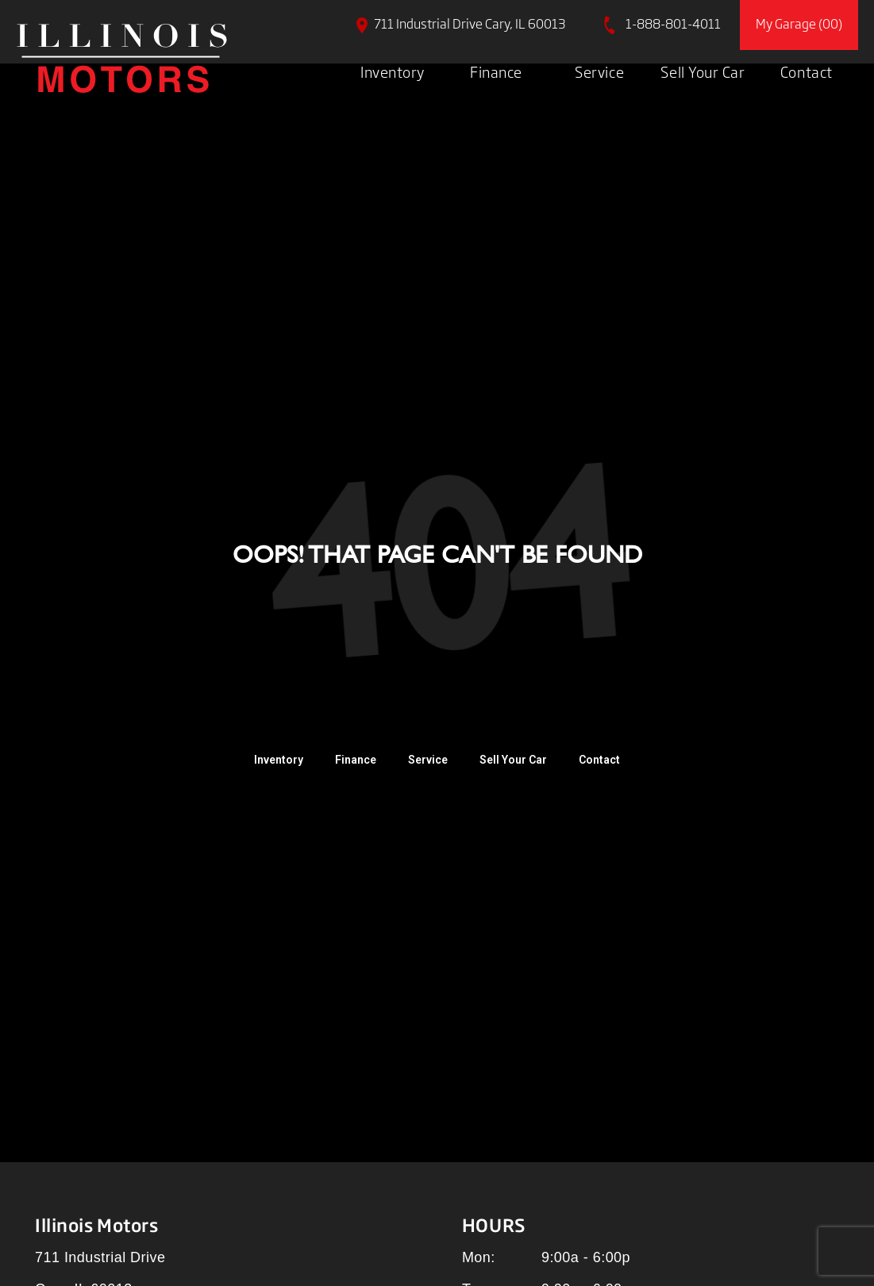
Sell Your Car (702, 71)
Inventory (392, 71)
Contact (806, 71)
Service (599, 71)
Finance (496, 71)
